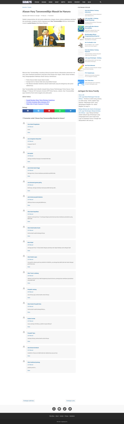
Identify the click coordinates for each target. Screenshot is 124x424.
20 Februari (30, 126)
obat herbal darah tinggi (34, 168)
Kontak (61, 416)
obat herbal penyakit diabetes (35, 197)
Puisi (83, 2)
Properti (77, 2)
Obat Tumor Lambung (33, 273)
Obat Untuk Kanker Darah (34, 228)
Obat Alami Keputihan (33, 211)
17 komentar (50, 15)
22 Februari (30, 364)
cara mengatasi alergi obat (34, 138)
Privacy (66, 416)
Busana (44, 2)
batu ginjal (30, 153)
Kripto (63, 2)
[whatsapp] (59, 110)
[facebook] (27, 110)
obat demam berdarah (33, 347)
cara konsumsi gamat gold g (35, 182)
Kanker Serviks (31, 318)
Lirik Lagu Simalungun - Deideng (93, 58)
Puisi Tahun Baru (89, 80)
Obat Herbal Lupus (32, 257)
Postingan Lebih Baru (28, 400)
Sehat (57, 2)
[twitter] (38, 110)
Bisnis (50, 2)
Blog (89, 2)
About (57, 416)
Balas (29, 132)
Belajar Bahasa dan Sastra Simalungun (90, 109)
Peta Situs (51, 416)
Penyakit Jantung (32, 289)
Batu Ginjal (30, 242)
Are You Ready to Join (90, 42)
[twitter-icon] (70, 409)
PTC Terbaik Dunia (89, 73)
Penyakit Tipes (31, 333)
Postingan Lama (71, 400)
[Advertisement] (49, 60)
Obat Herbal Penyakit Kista (34, 304)
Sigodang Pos (64, 421)
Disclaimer (72, 416)
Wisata (70, 2)
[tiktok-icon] (64, 409)
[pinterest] (49, 110)
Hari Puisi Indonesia (90, 65)
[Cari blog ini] (101, 2)
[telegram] (70, 110)
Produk (37, 2)
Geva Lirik (81, 95)
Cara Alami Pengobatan (34, 124)
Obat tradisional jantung (34, 362)
